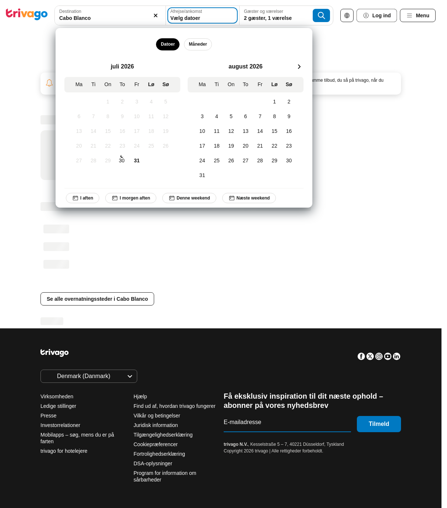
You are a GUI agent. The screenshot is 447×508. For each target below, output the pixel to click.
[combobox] (110, 15)
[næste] (299, 66)
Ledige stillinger (58, 406)
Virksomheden (56, 396)
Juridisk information (156, 425)
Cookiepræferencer (156, 444)
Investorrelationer (60, 425)
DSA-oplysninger (153, 463)
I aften (82, 198)
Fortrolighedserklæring (159, 454)
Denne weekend (189, 198)
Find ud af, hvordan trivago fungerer (175, 406)
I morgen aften (131, 198)
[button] (110, 15)
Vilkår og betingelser (157, 416)
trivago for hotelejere (64, 451)
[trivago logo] (27, 15)
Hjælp (140, 396)
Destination (70, 11)
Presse (48, 416)
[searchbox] (110, 18)
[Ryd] (156, 15)
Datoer (168, 44)
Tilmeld (379, 424)
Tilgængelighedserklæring (163, 435)
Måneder (198, 44)
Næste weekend (249, 198)
